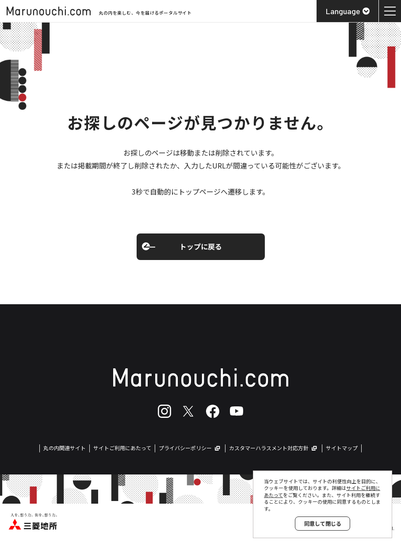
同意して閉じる (322, 523)
